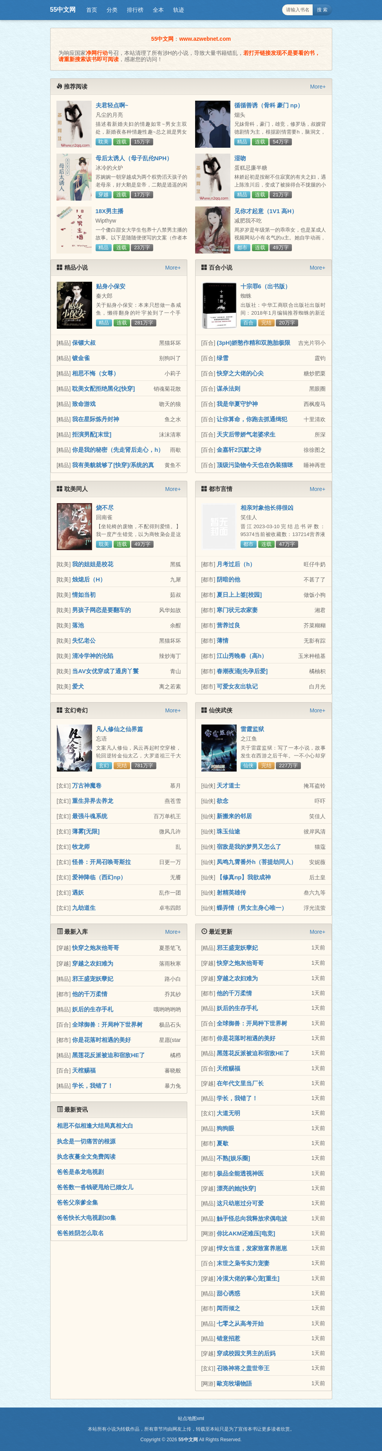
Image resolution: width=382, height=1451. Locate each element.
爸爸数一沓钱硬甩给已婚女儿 (95, 1187)
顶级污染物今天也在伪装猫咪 (255, 465)
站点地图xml (191, 1418)
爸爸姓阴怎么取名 (80, 1233)
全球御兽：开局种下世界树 (107, 1024)
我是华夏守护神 (237, 403)
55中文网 (63, 9)
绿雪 (222, 358)
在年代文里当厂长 (240, 1083)
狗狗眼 (225, 1128)
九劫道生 (84, 907)
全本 (158, 10)
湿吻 (240, 158)
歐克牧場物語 (234, 1383)
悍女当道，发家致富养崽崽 (252, 1248)
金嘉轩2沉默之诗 (239, 449)
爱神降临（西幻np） (99, 877)
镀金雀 (81, 358)
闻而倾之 (228, 1308)
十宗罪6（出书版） (266, 286)
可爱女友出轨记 (237, 686)
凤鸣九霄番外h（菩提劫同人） (257, 862)
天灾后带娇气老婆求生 (246, 434)
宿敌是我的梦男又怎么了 (249, 846)
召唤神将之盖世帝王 (243, 1368)
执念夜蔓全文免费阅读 (86, 1156)
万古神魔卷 (86, 785)
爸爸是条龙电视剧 (80, 1171)
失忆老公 (84, 640)
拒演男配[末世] (91, 434)
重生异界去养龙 (92, 800)
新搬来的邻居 (234, 816)
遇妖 (78, 892)
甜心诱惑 (228, 1293)
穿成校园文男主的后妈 (246, 1353)
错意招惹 (228, 1338)
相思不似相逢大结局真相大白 (95, 1125)
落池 (78, 625)
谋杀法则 (228, 388)
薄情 (222, 640)
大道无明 (228, 1113)
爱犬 (78, 686)
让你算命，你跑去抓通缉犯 (252, 419)
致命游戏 (84, 403)
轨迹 (178, 10)
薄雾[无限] (86, 831)
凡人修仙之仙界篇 (119, 729)
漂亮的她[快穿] (236, 1188)
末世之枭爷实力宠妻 (243, 1263)
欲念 (222, 800)
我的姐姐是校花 (92, 564)
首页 (91, 10)
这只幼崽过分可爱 (240, 1203)
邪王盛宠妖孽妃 (92, 978)
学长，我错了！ (92, 1085)
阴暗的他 (228, 579)
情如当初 (84, 594)
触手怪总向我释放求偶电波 (252, 1218)
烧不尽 (105, 507)
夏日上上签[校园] (239, 594)
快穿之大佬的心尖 (240, 373)
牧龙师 (81, 846)
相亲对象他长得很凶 (267, 507)
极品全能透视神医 (240, 1173)
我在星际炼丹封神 (95, 419)
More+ (318, 86)
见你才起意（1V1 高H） (266, 211)
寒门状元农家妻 (237, 610)
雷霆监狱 (252, 729)
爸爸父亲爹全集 (77, 1202)
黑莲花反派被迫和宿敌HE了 (108, 1055)
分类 (112, 10)
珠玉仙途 (228, 831)
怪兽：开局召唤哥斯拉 (101, 862)
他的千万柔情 (89, 994)
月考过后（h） (236, 564)
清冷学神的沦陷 (92, 655)
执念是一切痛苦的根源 (86, 1141)
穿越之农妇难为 (92, 963)
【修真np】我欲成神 (244, 877)
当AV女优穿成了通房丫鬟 (105, 671)
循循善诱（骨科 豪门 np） (269, 105)
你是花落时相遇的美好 (101, 1039)
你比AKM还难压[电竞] (246, 1233)
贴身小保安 (110, 286)
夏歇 (222, 1143)
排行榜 (135, 10)
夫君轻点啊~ (112, 105)
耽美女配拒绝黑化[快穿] (103, 388)
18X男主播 (110, 211)
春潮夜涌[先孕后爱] (242, 671)
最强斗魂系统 (89, 816)
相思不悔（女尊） (95, 373)
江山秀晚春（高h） (242, 655)
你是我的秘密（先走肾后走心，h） (118, 449)
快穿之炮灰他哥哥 (95, 947)
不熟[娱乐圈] (233, 1158)
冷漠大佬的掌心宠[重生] (248, 1278)
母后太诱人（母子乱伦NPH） (134, 158)
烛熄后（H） (89, 579)
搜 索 (322, 10)
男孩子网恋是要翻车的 (101, 610)
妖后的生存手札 (92, 1009)
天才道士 (228, 785)
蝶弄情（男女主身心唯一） (252, 907)
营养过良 (228, 625)
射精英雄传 (231, 892)
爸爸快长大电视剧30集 (86, 1217)
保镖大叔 (84, 342)
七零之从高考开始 (240, 1323)
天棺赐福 (84, 1070)
